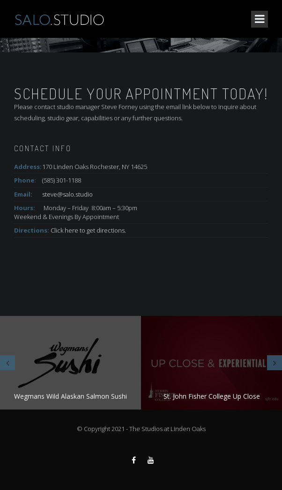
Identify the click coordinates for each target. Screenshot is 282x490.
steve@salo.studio (67, 194)
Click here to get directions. (88, 230)
